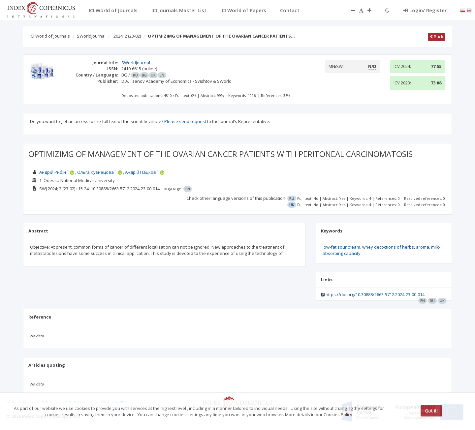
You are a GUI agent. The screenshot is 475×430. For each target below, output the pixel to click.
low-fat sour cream (341, 247)
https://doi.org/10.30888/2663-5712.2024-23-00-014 (375, 294)
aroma (422, 247)
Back (436, 37)
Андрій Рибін (52, 172)
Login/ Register (425, 10)
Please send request (185, 121)
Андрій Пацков (140, 172)
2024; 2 (127, 36)
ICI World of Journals (50, 36)
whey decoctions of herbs (388, 247)
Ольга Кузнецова (95, 172)
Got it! (431, 411)
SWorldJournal (91, 36)
